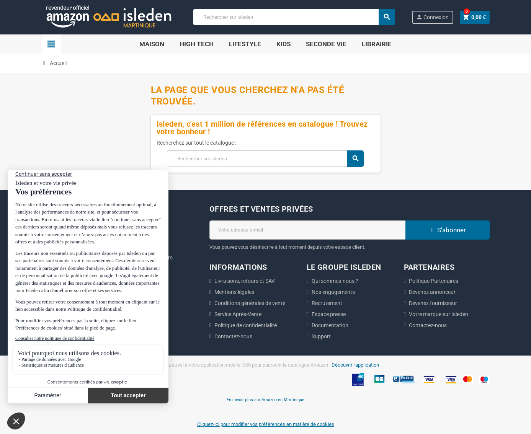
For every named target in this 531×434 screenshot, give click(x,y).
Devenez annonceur (432, 292)
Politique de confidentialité (245, 325)
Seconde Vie (326, 44)
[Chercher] (293, 17)
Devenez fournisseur (433, 303)
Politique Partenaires (433, 281)
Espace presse (329, 314)
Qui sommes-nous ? (335, 281)
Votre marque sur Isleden (438, 314)
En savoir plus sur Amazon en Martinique (265, 399)
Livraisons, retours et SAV (244, 281)
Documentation (330, 325)
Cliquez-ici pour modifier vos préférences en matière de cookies (265, 424)
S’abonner (447, 230)
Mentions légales (234, 292)
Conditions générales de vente (249, 303)
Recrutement (327, 303)
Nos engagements (333, 292)
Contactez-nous (233, 336)
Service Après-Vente (237, 314)
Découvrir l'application (355, 365)
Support (321, 336)
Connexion (432, 17)
